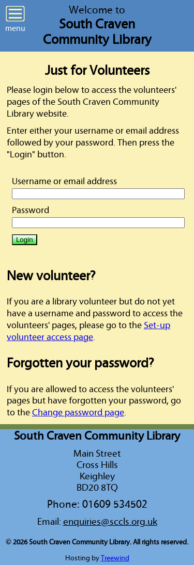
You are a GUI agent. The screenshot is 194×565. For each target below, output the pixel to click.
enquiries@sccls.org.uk (110, 521)
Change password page (78, 413)
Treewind (115, 558)
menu (15, 19)
